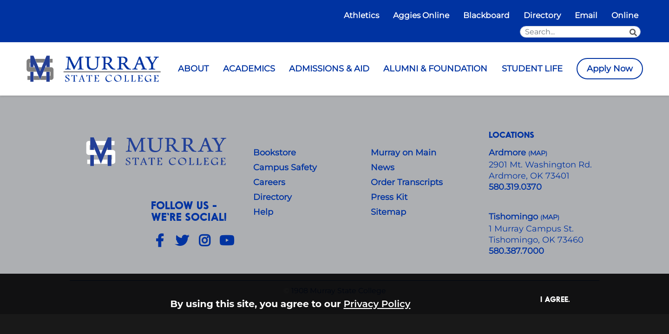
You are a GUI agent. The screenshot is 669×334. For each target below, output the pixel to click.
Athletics (361, 15)
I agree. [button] (555, 299)
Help (263, 212)
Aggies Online (421, 15)
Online (624, 15)
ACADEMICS (249, 69)
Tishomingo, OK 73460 (536, 240)
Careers (269, 182)
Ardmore (508, 153)
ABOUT (193, 69)
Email (586, 15)
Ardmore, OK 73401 (529, 176)
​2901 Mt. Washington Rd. (540, 165)
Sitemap (388, 212)
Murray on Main (403, 153)
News (382, 167)
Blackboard (486, 15)
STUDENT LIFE (532, 69)
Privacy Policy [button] (377, 303)
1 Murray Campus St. (531, 229)
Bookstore (274, 153)
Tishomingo (514, 217)
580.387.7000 (516, 251)
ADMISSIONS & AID (329, 69)
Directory (542, 15)
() (549, 217)
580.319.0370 (515, 187)
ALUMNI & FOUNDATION (435, 69)
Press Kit (389, 197)
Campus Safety (285, 167)
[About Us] (158, 152)
